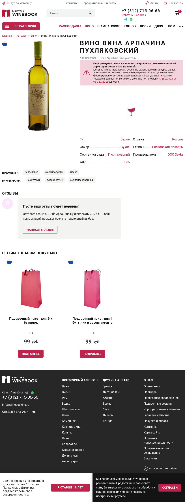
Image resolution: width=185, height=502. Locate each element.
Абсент (107, 398)
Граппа (107, 386)
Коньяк (130, 26)
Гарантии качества (156, 415)
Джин (159, 26)
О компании (71, 3)
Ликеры (108, 415)
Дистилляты (111, 392)
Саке (106, 409)
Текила (107, 421)
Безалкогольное (73, 450)
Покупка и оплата (156, 421)
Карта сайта (152, 432)
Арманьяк (69, 421)
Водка (66, 403)
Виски (145, 26)
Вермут (108, 403)
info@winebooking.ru (15, 404)
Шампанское (108, 26)
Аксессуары (70, 461)
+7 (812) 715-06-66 (139, 10)
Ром (171, 26)
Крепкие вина (71, 426)
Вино (89, 26)
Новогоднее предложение (161, 398)
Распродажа (70, 26)
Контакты (150, 426)
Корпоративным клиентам (99, 3)
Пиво (65, 438)
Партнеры (150, 392)
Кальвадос (69, 444)
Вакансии (150, 458)
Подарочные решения (158, 403)
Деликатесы (70, 455)
